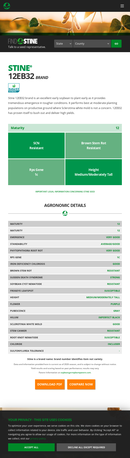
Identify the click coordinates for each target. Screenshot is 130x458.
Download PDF (49, 384)
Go (116, 43)
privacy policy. (38, 438)
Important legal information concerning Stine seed (65, 191)
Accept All (31, 447)
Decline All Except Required (86, 447)
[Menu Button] (122, 6)
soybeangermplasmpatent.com (76, 372)
